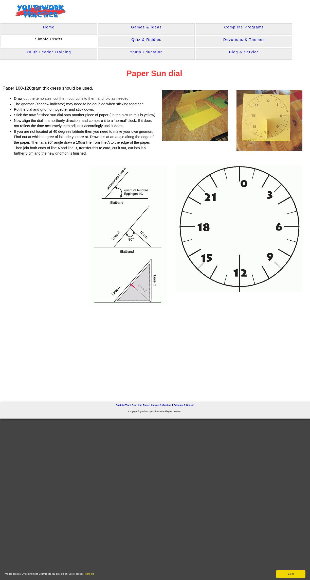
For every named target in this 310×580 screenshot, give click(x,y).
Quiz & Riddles (146, 40)
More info (90, 574)
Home (48, 27)
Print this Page (140, 405)
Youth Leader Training (49, 52)
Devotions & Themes (244, 40)
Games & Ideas (146, 27)
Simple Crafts (48, 39)
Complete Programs (244, 27)
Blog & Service (244, 52)
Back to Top (123, 405)
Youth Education (146, 52)
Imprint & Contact (161, 405)
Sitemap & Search (184, 405)
